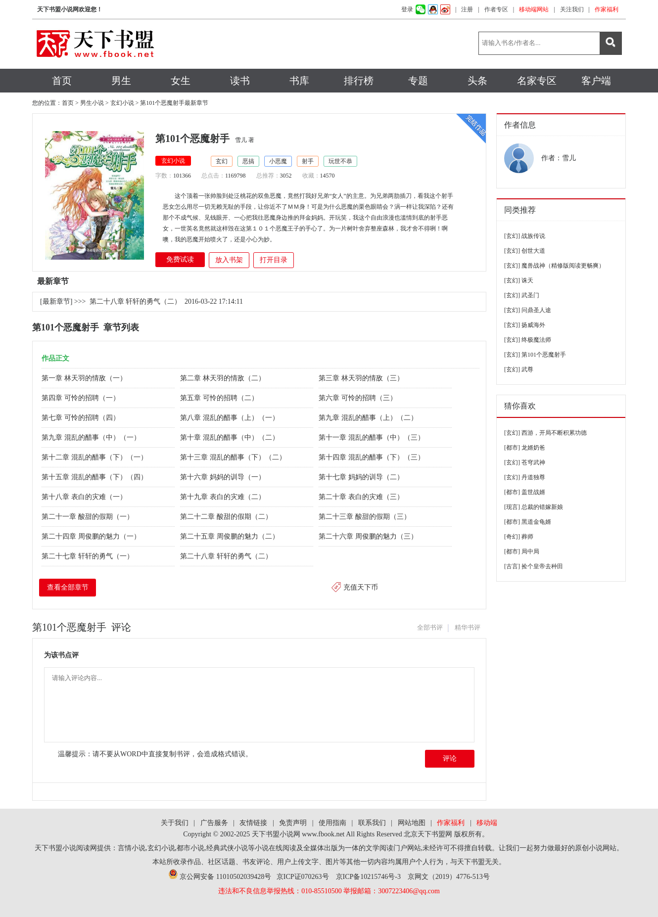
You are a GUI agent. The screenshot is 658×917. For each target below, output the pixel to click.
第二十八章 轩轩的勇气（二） (136, 301)
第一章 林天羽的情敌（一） (85, 378)
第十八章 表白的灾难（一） (85, 497)
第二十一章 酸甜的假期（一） (88, 516)
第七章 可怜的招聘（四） (81, 417)
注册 (467, 9)
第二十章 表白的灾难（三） (362, 497)
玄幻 (222, 161)
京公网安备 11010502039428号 (219, 876)
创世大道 (533, 250)
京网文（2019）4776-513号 (449, 876)
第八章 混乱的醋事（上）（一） (230, 417)
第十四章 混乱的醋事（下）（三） (372, 457)
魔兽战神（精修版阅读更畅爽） (563, 265)
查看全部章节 (68, 587)
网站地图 (411, 822)
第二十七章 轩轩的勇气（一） (88, 556)
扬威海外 (533, 324)
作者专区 (496, 9)
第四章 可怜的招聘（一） (81, 398)
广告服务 (214, 822)
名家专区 (537, 80)
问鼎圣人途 (536, 310)
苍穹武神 (533, 462)
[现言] (512, 507)
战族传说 (533, 235)
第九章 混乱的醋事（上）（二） (369, 417)
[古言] (512, 566)
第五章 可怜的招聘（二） (220, 398)
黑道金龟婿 (536, 521)
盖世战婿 (533, 492)
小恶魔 (278, 161)
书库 (299, 80)
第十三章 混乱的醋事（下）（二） (233, 457)
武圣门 (530, 295)
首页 (62, 80)
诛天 (527, 280)
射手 (308, 161)
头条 (477, 80)
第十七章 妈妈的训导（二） (362, 477)
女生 (180, 80)
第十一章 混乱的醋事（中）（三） (372, 437)
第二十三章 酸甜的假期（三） (365, 516)
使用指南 (332, 822)
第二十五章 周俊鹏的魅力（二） (230, 536)
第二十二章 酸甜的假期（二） (227, 516)
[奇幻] (512, 536)
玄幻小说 (122, 102)
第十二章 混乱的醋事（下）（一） (95, 457)
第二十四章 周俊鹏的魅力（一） (92, 536)
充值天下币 (360, 587)
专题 (418, 80)
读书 (240, 80)
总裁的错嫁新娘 (542, 507)
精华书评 (467, 627)
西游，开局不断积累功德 (554, 432)
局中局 (530, 551)
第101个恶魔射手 (543, 354)
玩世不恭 (340, 161)
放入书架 (229, 260)
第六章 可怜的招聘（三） (358, 398)
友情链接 (253, 822)
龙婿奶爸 (533, 447)
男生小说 (92, 102)
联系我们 (372, 822)
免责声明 (293, 822)
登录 (407, 9)
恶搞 (248, 161)
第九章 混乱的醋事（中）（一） (92, 437)
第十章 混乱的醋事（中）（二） (230, 437)
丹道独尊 (533, 477)
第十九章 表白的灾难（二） (223, 497)
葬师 (527, 536)
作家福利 (606, 9)
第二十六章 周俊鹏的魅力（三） (369, 536)
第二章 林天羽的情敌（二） (223, 378)
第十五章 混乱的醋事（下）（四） (95, 477)
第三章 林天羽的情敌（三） (362, 378)
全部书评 (430, 627)
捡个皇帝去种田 (542, 566)
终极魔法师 (536, 339)
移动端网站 (534, 9)
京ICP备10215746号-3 (368, 876)
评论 (450, 758)
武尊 (527, 369)
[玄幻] (512, 235)
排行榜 (359, 80)
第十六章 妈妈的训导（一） (223, 477)
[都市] (512, 447)
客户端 (596, 80)
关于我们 (174, 822)
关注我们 (572, 9)
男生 (121, 80)
